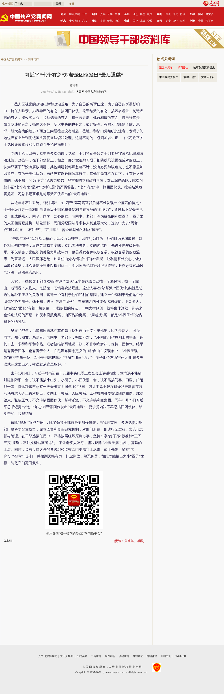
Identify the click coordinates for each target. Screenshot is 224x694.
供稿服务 (124, 656)
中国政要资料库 (168, 77)
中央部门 (74, 20)
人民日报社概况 (47, 656)
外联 (117, 20)
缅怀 (175, 20)
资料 (182, 20)
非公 (142, 20)
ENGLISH (180, 656)
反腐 (110, 14)
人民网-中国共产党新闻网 (91, 91)
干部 (84, 14)
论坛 (84, 20)
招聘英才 (82, 656)
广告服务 (96, 656)
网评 (201, 14)
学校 (150, 20)
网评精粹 (33, 59)
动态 (135, 14)
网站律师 (151, 656)
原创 (117, 14)
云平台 (209, 20)
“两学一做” (189, 77)
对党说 (209, 14)
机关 (150, 14)
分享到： (9, 540)
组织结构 (74, 14)
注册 (71, 3)
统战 (110, 20)
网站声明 (138, 656)
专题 (201, 20)
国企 (135, 20)
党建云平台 (208, 77)
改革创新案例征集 (204, 67)
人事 (103, 14)
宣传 (103, 20)
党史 (168, 20)
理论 (168, 14)
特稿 (182, 14)
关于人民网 (66, 656)
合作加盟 (110, 656)
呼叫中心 (166, 656)
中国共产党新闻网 (12, 59)
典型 (142, 14)
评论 (175, 14)
